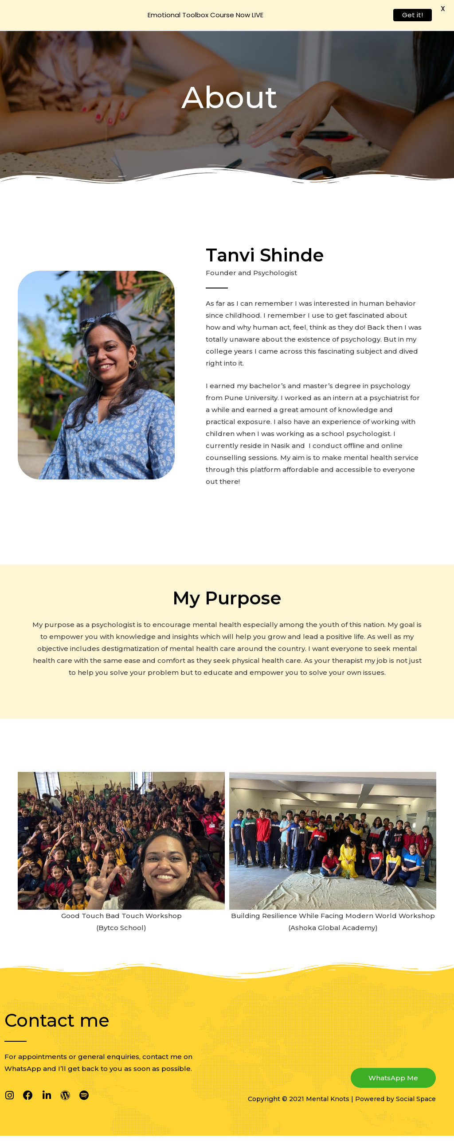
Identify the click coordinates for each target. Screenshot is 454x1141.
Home (156, 17)
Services (302, 17)
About (191, 17)
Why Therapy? (249, 17)
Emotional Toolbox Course (384, 17)
